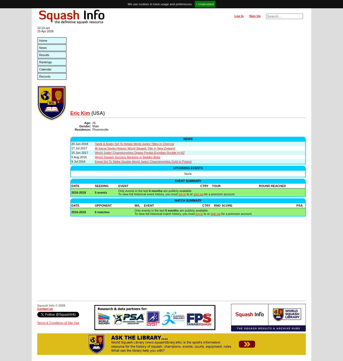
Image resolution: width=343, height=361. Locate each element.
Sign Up (255, 16)
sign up (198, 194)
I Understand (205, 4)
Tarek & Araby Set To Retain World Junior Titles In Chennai (134, 144)
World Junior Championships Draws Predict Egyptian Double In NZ (140, 152)
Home (43, 40)
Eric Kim (80, 113)
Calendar (45, 69)
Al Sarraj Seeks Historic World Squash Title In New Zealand (135, 148)
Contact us (45, 308)
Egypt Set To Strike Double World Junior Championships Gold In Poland (143, 161)
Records (44, 76)
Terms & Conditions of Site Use (58, 323)
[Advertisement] (188, 69)
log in (182, 194)
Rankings (45, 62)
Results (44, 55)
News (43, 47)
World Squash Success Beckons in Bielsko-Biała (127, 157)
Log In (238, 16)
